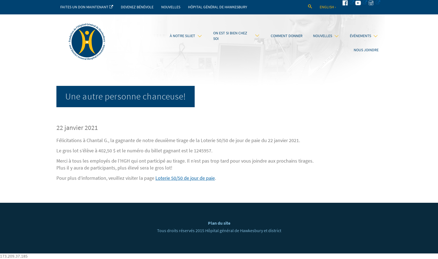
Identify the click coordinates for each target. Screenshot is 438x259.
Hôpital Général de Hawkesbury (217, 7)
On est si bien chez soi (236, 35)
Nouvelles (170, 7)
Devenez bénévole (137, 7)
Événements (363, 36)
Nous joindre (366, 50)
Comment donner (287, 36)
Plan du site (219, 223)
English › (328, 7)
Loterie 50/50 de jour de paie (185, 178)
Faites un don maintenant (86, 7)
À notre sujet (186, 36)
